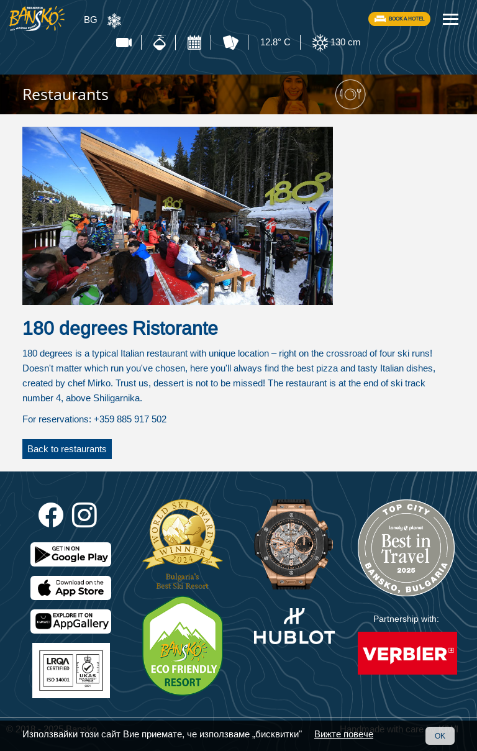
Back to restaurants (67, 449)
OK (440, 735)
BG (91, 19)
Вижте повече (343, 734)
